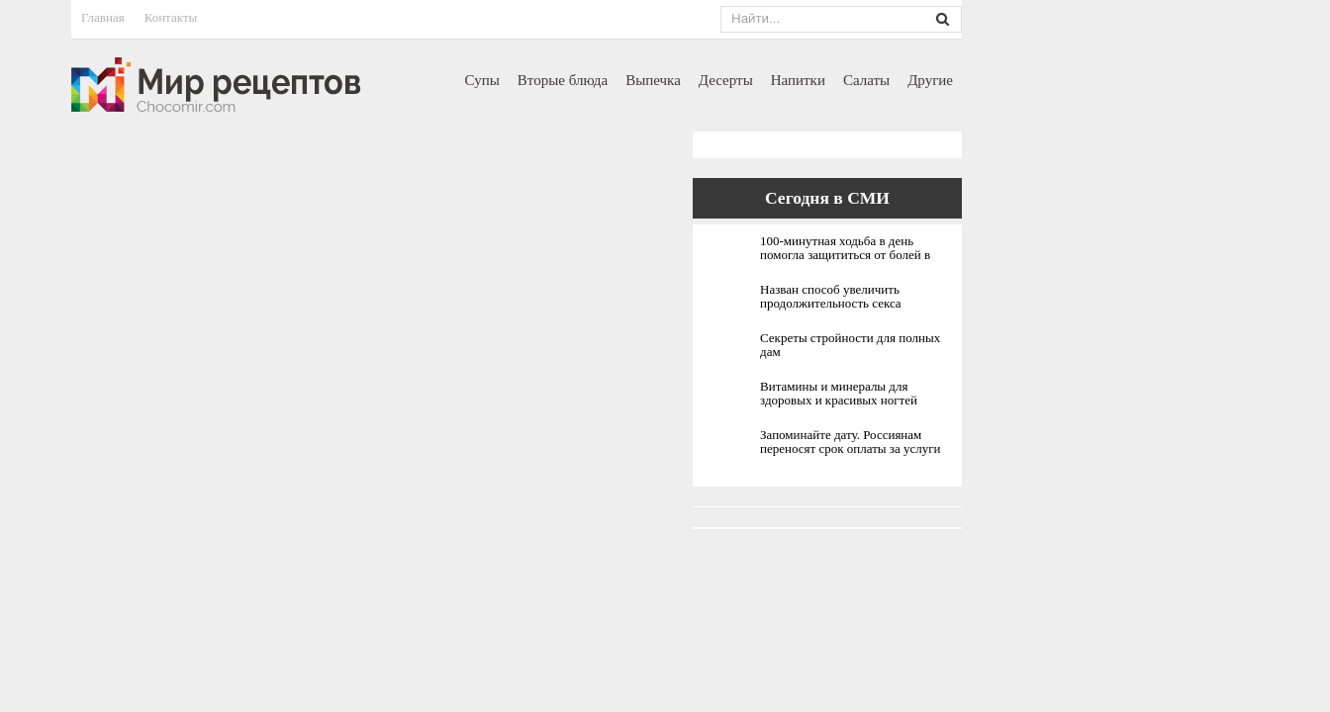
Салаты (866, 80)
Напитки (798, 80)
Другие (930, 80)
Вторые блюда (563, 80)
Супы (482, 80)
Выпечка (653, 80)
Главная (103, 17)
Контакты (171, 17)
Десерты (726, 80)
